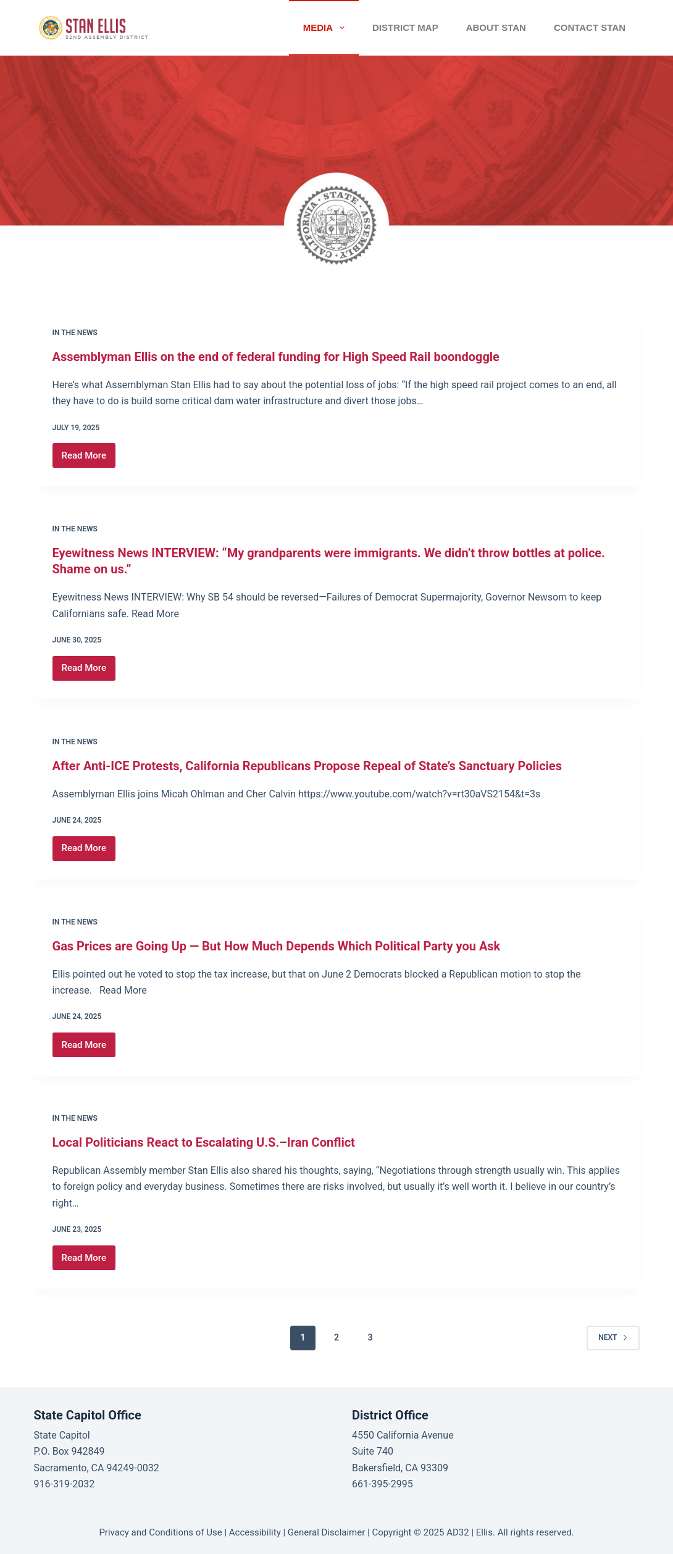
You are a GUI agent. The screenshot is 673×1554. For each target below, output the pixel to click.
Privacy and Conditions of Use (160, 1532)
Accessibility (255, 1532)
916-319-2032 (64, 1484)
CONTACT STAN (589, 27)
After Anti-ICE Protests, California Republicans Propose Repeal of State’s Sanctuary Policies (307, 765)
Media (326, 27)
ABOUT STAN (496, 27)
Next (612, 1337)
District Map (405, 27)
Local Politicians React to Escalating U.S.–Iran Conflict (203, 1142)
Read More (89, 459)
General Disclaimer (326, 1532)
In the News (75, 332)
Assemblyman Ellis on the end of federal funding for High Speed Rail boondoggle (276, 356)
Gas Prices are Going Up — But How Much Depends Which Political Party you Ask (276, 946)
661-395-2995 (382, 1484)
